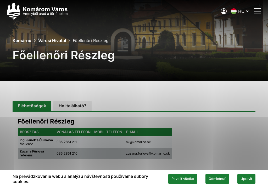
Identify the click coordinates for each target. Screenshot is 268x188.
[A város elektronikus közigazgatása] (218, 11)
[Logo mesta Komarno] (43, 11)
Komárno (22, 40)
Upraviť (244, 178)
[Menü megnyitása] (251, 11)
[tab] (32, 106)
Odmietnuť (210, 178)
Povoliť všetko (171, 178)
